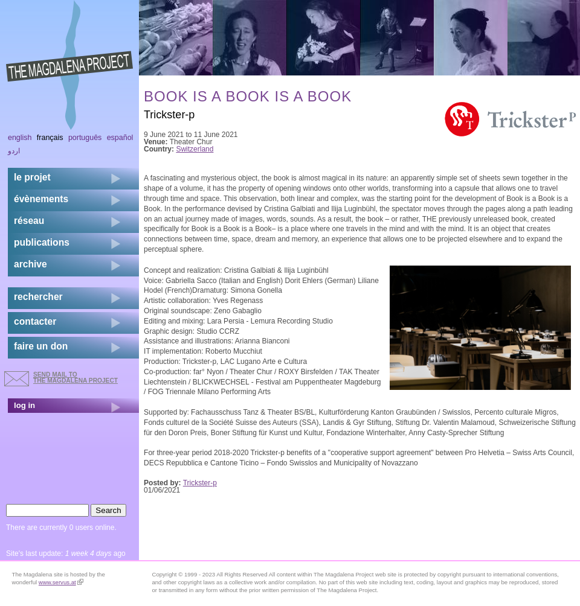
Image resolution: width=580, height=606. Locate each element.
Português (85, 137)
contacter (35, 321)
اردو (14, 151)
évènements (41, 199)
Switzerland (194, 149)
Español (120, 137)
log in (24, 405)
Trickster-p (200, 483)
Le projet (32, 177)
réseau (29, 220)
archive (30, 264)
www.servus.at (61, 582)
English (20, 137)
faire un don (41, 346)
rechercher (38, 297)
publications (41, 242)
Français (50, 137)
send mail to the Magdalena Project (75, 377)
